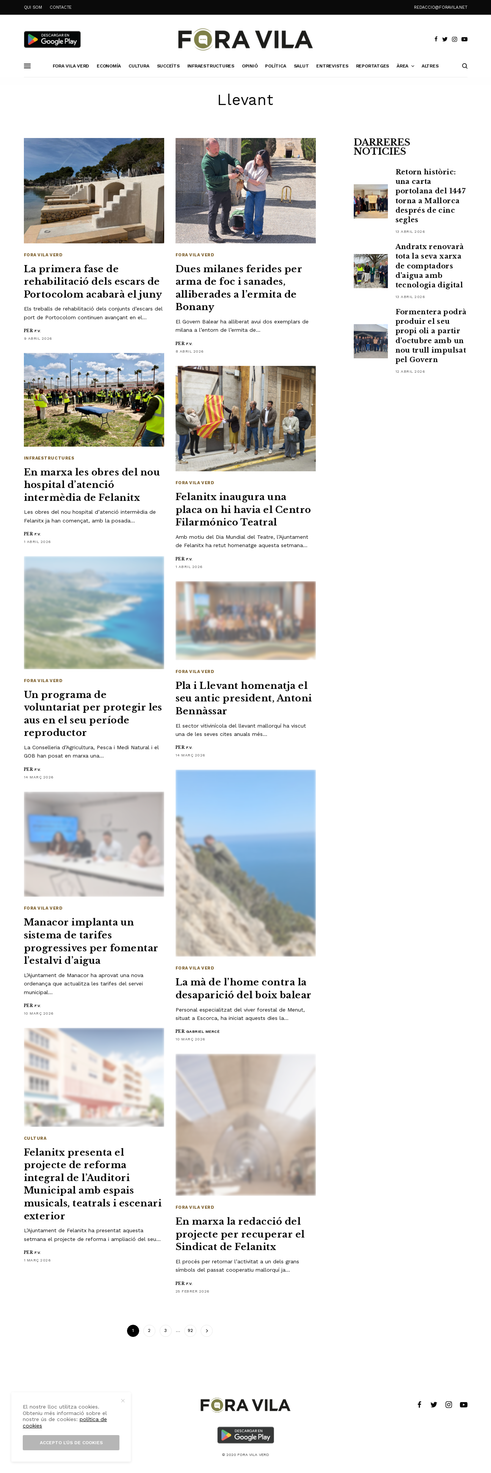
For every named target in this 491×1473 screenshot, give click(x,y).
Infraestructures (49, 458)
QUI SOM (33, 7)
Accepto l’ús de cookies (71, 1442)
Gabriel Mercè (203, 1031)
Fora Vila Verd (43, 255)
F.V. (38, 331)
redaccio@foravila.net (440, 7)
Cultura (35, 1138)
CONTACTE (61, 7)
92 (190, 1330)
